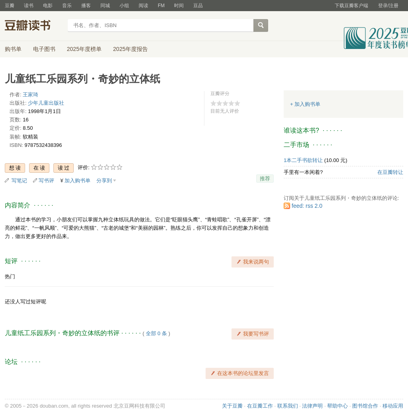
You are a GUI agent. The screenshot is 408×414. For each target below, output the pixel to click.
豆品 (198, 5)
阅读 (143, 5)
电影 (48, 5)
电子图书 (44, 49)
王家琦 (30, 95)
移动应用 (392, 406)
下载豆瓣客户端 (351, 5)
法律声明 (312, 406)
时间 (179, 5)
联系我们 (287, 406)
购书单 (13, 49)
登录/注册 (388, 5)
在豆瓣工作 (260, 406)
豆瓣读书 (34, 26)
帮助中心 (337, 406)
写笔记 (19, 181)
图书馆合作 (365, 406)
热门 (10, 276)
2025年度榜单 (84, 49)
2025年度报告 (130, 49)
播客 (86, 5)
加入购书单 (77, 181)
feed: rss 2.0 (307, 206)
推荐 (265, 179)
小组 (124, 5)
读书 (28, 5)
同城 (105, 5)
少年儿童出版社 (46, 103)
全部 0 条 (156, 333)
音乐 (67, 5)
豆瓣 (9, 5)
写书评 (46, 181)
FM (161, 5)
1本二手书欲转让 (303, 160)
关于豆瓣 (232, 406)
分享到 (104, 181)
